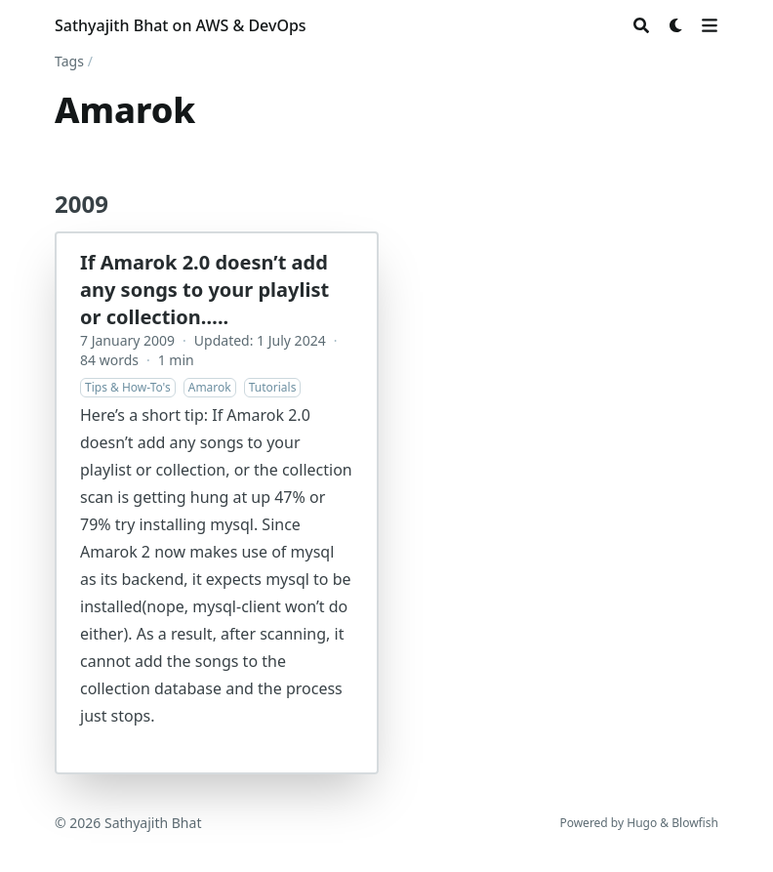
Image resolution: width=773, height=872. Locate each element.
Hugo (642, 822)
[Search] (641, 25)
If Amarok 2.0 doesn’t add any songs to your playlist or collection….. (204, 289)
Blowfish (694, 822)
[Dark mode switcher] (676, 25)
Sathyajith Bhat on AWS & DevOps (180, 25)
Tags (69, 61)
